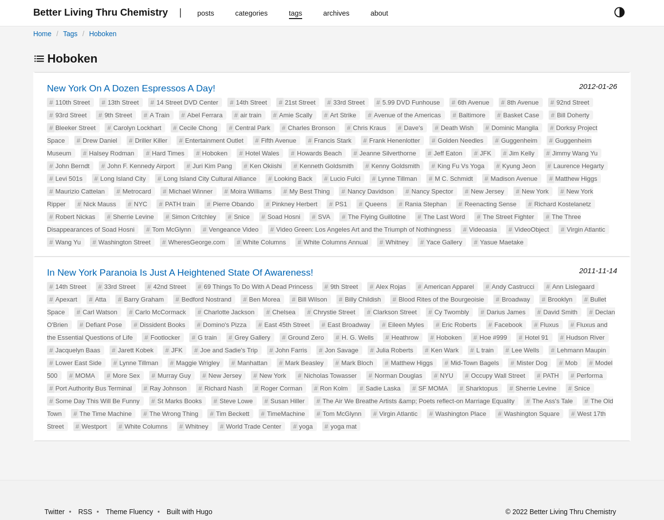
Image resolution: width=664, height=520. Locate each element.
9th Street (118, 115)
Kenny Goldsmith (395, 166)
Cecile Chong (198, 127)
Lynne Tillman (397, 178)
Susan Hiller (287, 401)
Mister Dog (532, 363)
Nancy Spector (432, 191)
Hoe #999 (493, 337)
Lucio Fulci (345, 178)
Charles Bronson (311, 127)
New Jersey (487, 191)
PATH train (180, 204)
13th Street (123, 102)
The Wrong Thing (174, 413)
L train (485, 350)
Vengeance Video (234, 229)
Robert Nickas (75, 216)
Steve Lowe (236, 401)
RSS (85, 512)
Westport (94, 426)
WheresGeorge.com (196, 242)
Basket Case (521, 115)
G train (207, 337)
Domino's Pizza (224, 324)
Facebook (508, 324)
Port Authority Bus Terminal (93, 388)
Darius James (506, 312)
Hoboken (102, 34)
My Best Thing (309, 191)
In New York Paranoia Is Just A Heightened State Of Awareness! (180, 272)
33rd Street (348, 102)
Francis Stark (333, 140)
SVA (324, 216)
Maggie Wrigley (198, 363)
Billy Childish (363, 299)
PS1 (341, 204)
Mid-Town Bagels (474, 363)
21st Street (300, 102)
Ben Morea (264, 299)
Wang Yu (68, 242)
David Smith (560, 312)
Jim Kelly (521, 153)
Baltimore (472, 115)
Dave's (413, 127)
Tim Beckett (232, 413)
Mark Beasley (304, 363)
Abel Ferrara (204, 115)
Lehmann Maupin (581, 350)
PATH (551, 375)
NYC (140, 204)
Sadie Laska (383, 388)
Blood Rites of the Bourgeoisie (441, 299)
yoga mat (343, 426)
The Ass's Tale (552, 401)
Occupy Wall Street (498, 375)
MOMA (85, 375)
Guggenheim (519, 140)
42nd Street (169, 286)
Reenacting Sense (490, 204)
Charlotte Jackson (228, 312)
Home (42, 34)
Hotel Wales (262, 153)
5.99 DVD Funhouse (411, 102)
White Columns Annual (336, 242)
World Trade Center (253, 426)
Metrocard (136, 191)
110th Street (72, 102)
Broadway (516, 299)
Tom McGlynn (171, 229)
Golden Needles (460, 140)
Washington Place (460, 413)
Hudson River (585, 337)
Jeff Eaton (448, 153)
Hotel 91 (536, 337)
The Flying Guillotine (377, 216)
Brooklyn (560, 299)
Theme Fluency (130, 512)
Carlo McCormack (160, 312)
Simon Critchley (194, 216)
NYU (446, 375)
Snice (242, 216)
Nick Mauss (99, 204)
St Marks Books (179, 401)
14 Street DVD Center (187, 102)
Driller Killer (151, 140)
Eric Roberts (459, 324)
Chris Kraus (369, 127)
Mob (571, 363)
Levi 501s (69, 178)
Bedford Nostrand (206, 299)
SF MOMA (433, 388)
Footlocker (165, 337)
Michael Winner (191, 191)
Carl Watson (100, 312)
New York (535, 191)
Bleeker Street (75, 127)
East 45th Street (287, 324)
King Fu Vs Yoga (461, 166)
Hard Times (168, 153)
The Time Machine (105, 413)
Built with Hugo (189, 512)
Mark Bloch (357, 363)
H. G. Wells (358, 337)
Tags (70, 34)
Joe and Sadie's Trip (229, 350)
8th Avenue (523, 102)
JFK (485, 153)
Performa (589, 375)
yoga (306, 426)
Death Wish (457, 127)
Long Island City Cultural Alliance (209, 178)
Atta (100, 299)
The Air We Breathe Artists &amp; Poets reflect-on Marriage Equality (418, 401)
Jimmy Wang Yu (575, 153)
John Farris (291, 350)
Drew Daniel (100, 140)
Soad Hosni (283, 216)
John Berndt (72, 166)
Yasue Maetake (501, 242)
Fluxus (549, 324)
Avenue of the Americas (407, 115)
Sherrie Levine (133, 216)
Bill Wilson (312, 299)
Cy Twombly (451, 312)
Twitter (54, 512)
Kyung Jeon (519, 166)
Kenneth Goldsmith (327, 166)
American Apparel (449, 286)
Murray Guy (174, 375)
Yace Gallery (444, 242)
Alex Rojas (391, 286)
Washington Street (124, 242)
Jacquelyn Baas (77, 350)
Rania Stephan (426, 204)
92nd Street (572, 102)
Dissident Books (162, 324)
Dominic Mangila (514, 127)
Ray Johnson (168, 388)
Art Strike (343, 115)
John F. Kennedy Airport (141, 166)
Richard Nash (223, 388)
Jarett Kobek (136, 350)
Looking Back (293, 178)
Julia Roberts (394, 350)
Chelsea (284, 312)
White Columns (264, 242)
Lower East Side (78, 363)
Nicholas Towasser (330, 375)
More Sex (126, 375)
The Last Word (444, 216)
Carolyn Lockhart (137, 127)
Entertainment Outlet (214, 140)
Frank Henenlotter (394, 140)
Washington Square (532, 413)
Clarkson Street (395, 312)
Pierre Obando (233, 204)
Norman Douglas (398, 375)
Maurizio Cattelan (80, 191)
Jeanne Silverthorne (387, 153)
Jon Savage (341, 350)
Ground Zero (306, 337)
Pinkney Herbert (294, 204)
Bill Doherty (573, 115)
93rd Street (71, 115)
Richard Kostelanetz (562, 204)
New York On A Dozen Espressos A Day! (131, 88)
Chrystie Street (334, 312)
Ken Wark (445, 350)
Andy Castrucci (513, 286)
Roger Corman (281, 388)
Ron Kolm (334, 388)
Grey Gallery (252, 337)
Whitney (397, 242)
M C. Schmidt (454, 178)
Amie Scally (295, 115)
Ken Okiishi (266, 166)
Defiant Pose (104, 324)
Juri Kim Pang (212, 166)
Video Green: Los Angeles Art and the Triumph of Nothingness (363, 229)
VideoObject (531, 229)
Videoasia (483, 229)
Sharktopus (481, 388)
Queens (376, 204)
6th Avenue (473, 102)
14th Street (251, 102)
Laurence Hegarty (578, 166)
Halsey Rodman (111, 153)
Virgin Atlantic (586, 229)
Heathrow (405, 337)
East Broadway (349, 324)
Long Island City (123, 178)
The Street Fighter (508, 216)
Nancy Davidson (371, 191)
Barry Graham (144, 299)
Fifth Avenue (278, 140)
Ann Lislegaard (573, 286)
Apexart (66, 299)
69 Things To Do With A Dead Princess (258, 286)
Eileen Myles (406, 324)
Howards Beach (319, 153)
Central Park (252, 127)
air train (250, 115)
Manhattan (252, 363)
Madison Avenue (513, 178)
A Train (159, 115)
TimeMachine (286, 413)
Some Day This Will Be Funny (97, 401)
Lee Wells (525, 350)
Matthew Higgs (576, 178)
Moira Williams (251, 191)
